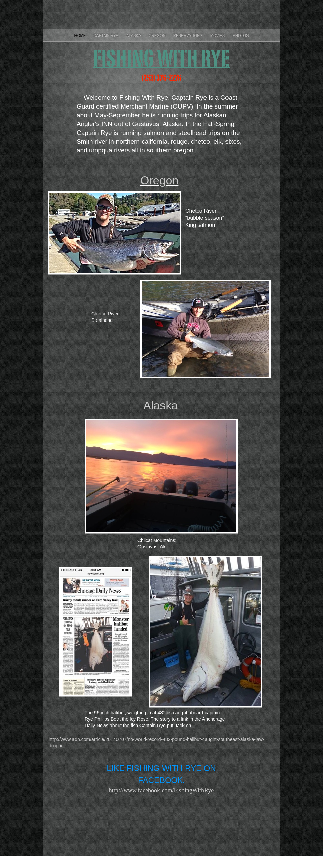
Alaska (134, 35)
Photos (241, 35)
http (161, 790)
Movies (218, 35)
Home (80, 35)
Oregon (158, 35)
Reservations (188, 35)
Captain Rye (106, 35)
